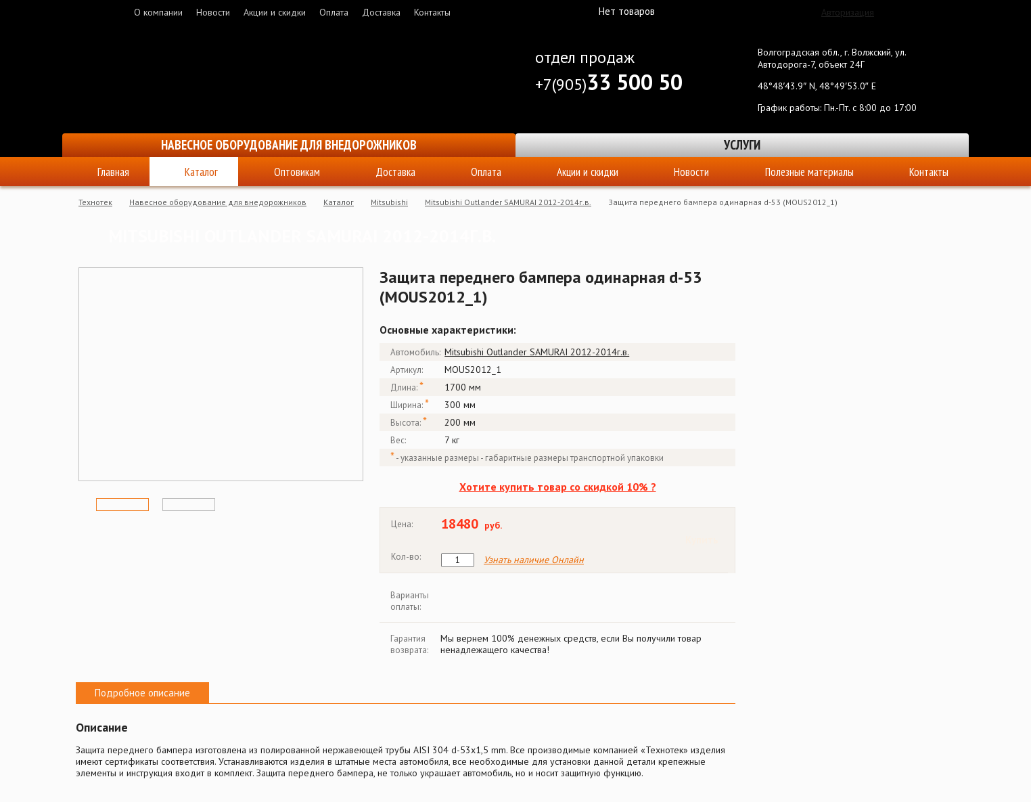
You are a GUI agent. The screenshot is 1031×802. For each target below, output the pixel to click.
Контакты (432, 12)
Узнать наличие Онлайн (534, 560)
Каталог (201, 171)
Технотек (95, 202)
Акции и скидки (275, 12)
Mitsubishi (389, 202)
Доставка (381, 12)
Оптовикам (297, 171)
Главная (113, 171)
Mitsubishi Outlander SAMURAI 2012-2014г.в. (508, 202)
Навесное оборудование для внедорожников (289, 145)
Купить (701, 539)
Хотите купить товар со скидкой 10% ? (557, 486)
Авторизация (847, 12)
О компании (158, 12)
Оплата (333, 12)
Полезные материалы (809, 171)
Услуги (742, 145)
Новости (213, 12)
